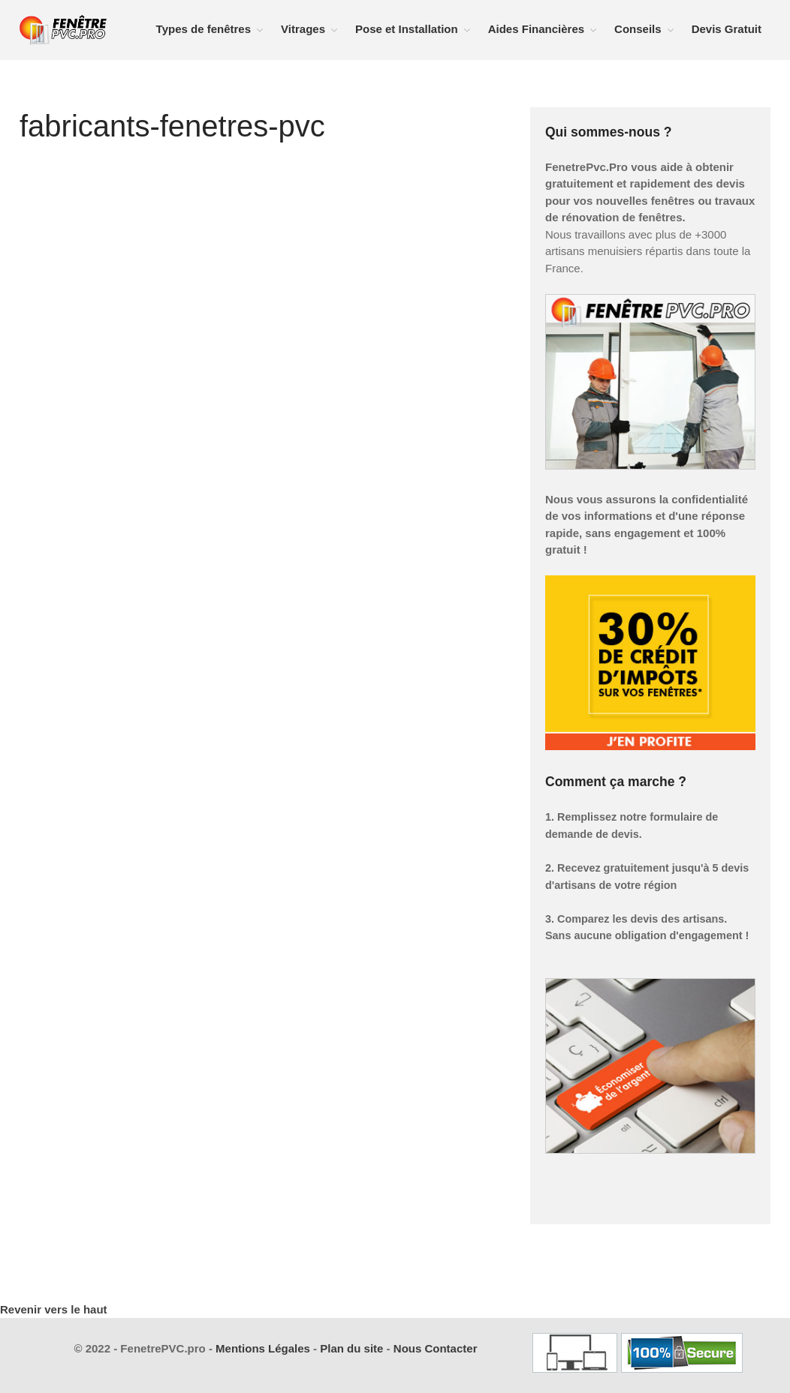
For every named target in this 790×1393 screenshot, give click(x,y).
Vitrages (303, 29)
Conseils (638, 29)
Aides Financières (536, 29)
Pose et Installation (406, 29)
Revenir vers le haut (53, 1309)
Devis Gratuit (726, 29)
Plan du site (351, 1348)
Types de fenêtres (203, 29)
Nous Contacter (435, 1348)
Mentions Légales (263, 1348)
